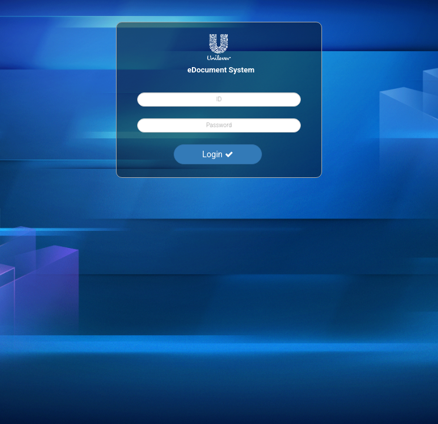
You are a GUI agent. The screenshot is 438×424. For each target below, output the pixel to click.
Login (218, 154)
